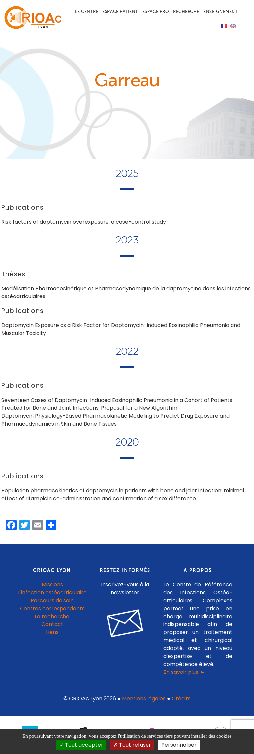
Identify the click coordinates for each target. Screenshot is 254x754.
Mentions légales (144, 698)
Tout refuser (132, 745)
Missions (52, 584)
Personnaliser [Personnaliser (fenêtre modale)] (179, 745)
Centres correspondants (52, 608)
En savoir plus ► (184, 672)
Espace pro (155, 11)
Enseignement (220, 11)
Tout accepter (81, 745)
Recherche (186, 11)
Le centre (87, 11)
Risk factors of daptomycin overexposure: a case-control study (83, 222)
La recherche (52, 616)
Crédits (181, 698)
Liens (52, 632)
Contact (52, 624)
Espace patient (120, 11)
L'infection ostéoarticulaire (52, 592)
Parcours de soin (52, 600)
